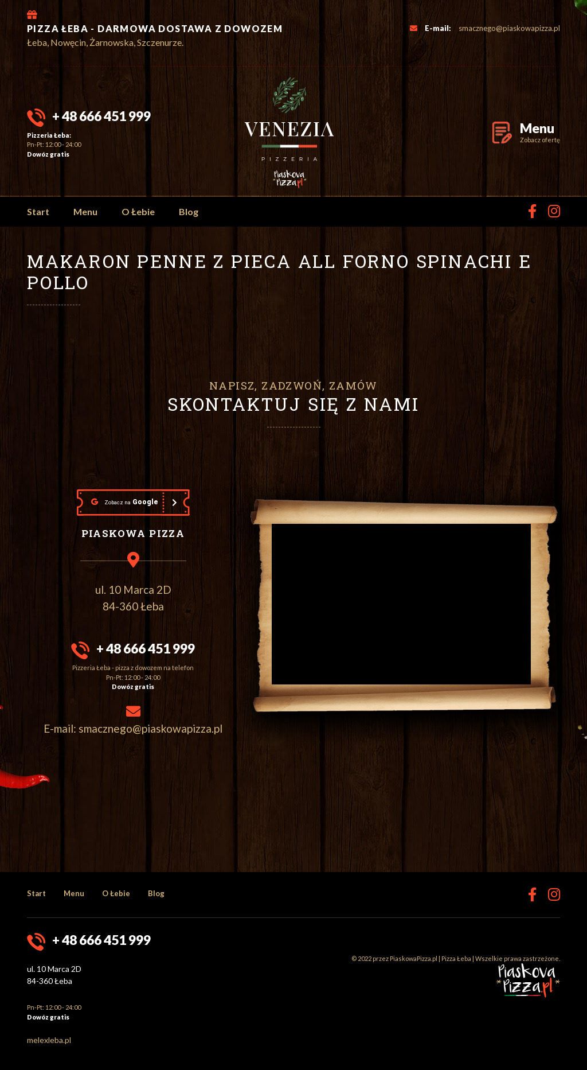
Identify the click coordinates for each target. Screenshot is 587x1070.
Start (38, 211)
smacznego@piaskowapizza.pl (509, 28)
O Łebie (138, 211)
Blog (188, 211)
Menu (85, 211)
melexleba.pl (49, 1040)
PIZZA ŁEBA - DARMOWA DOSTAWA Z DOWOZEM (155, 28)
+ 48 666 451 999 (101, 116)
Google (124, 502)
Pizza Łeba (456, 958)
